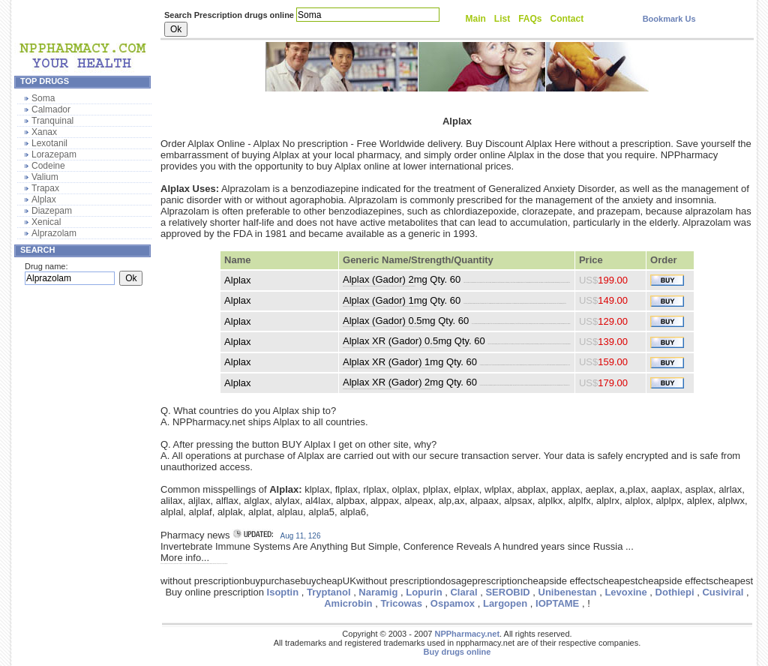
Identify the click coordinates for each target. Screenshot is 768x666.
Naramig (378, 592)
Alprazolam (54, 233)
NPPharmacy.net (467, 633)
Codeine (48, 165)
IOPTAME (557, 603)
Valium (45, 177)
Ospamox (452, 603)
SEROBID (507, 592)
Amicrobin (348, 603)
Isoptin (283, 592)
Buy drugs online (457, 651)
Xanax (44, 132)
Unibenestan (567, 592)
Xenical (46, 222)
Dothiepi (675, 592)
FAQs (530, 19)
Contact (567, 19)
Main (476, 19)
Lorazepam (54, 154)
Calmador (51, 109)
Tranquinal (53, 121)
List (502, 19)
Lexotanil (50, 143)
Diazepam (52, 211)
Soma (43, 98)
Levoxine (625, 592)
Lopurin (424, 592)
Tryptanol (329, 592)
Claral (463, 592)
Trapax (45, 188)
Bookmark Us (669, 18)
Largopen (505, 603)
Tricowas (401, 603)
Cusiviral (722, 592)
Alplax (44, 199)
